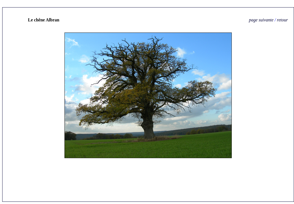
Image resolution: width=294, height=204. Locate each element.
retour (282, 20)
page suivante (261, 20)
